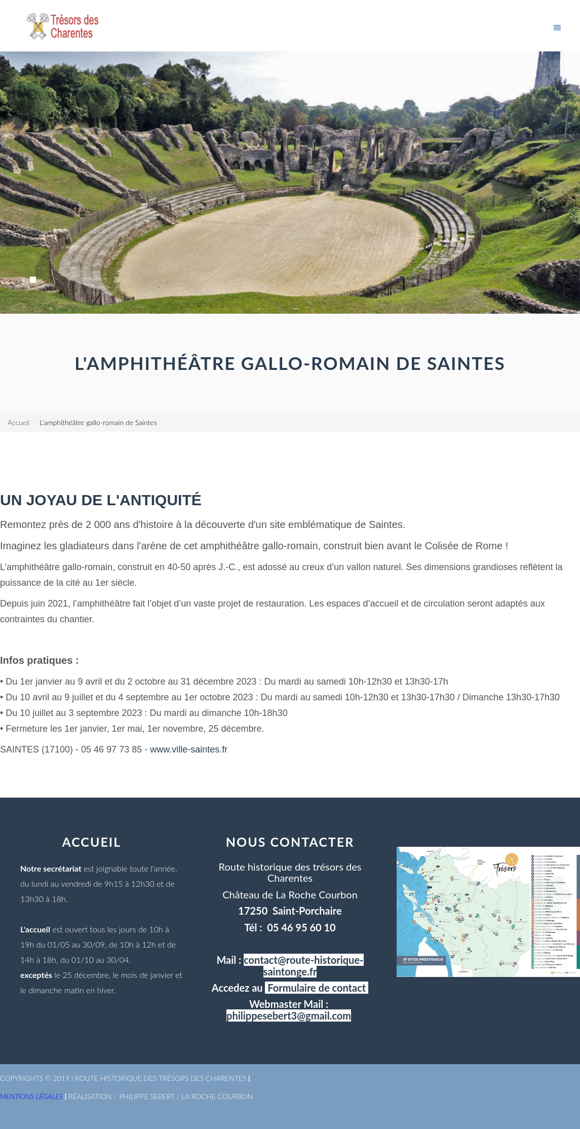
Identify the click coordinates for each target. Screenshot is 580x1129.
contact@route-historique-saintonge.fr (303, 965)
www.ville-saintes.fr (188, 749)
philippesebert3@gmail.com (288, 1015)
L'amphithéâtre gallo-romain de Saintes (98, 422)
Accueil (18, 422)
